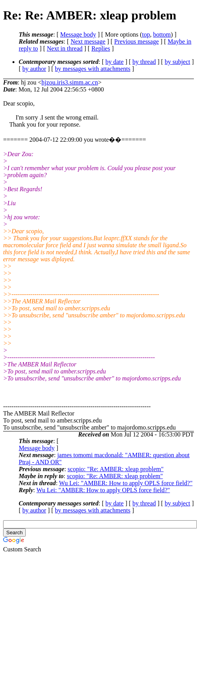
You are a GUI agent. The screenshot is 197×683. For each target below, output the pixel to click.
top (146, 34)
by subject (177, 61)
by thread (144, 61)
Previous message (136, 41)
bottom (161, 34)
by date (114, 61)
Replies (100, 48)
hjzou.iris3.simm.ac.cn (69, 82)
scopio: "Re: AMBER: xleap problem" (115, 469)
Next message (88, 41)
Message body (78, 34)
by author (34, 68)
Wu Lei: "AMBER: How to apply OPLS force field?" (125, 483)
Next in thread (65, 48)
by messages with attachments (92, 68)
